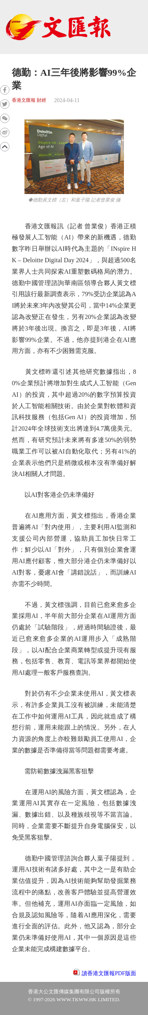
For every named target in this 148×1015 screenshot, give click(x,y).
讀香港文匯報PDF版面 (109, 973)
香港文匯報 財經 (29, 100)
